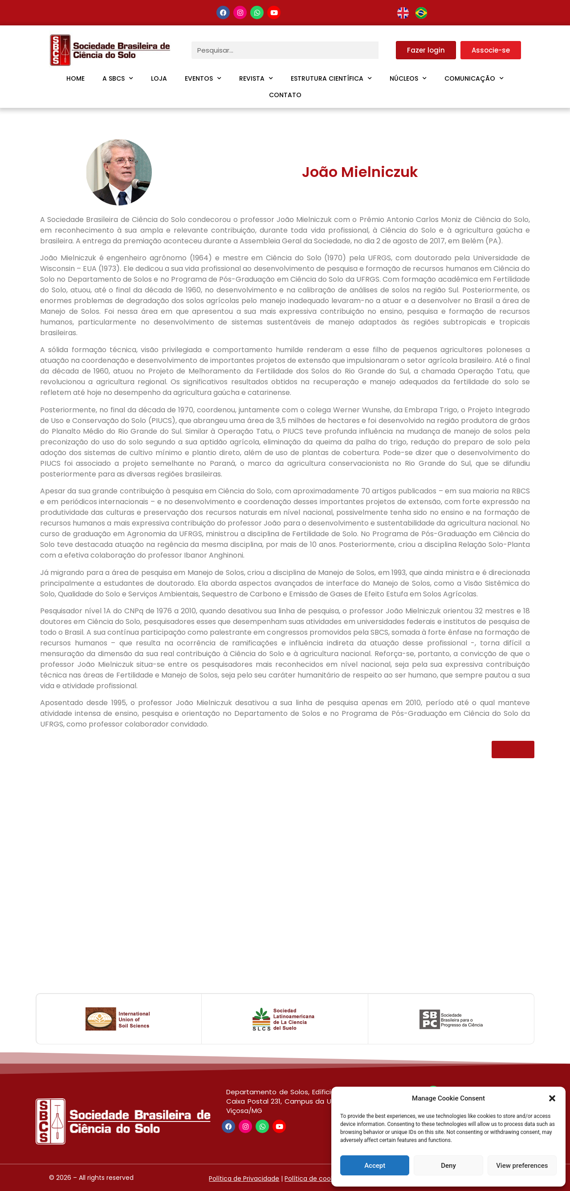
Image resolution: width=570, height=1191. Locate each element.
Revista (256, 78)
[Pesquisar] (387, 50)
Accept (374, 1166)
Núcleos (408, 78)
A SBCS (117, 78)
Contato (285, 94)
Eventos (203, 78)
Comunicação (474, 78)
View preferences (522, 1166)
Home (75, 78)
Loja (159, 78)
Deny (448, 1166)
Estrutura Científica (331, 78)
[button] (552, 1098)
